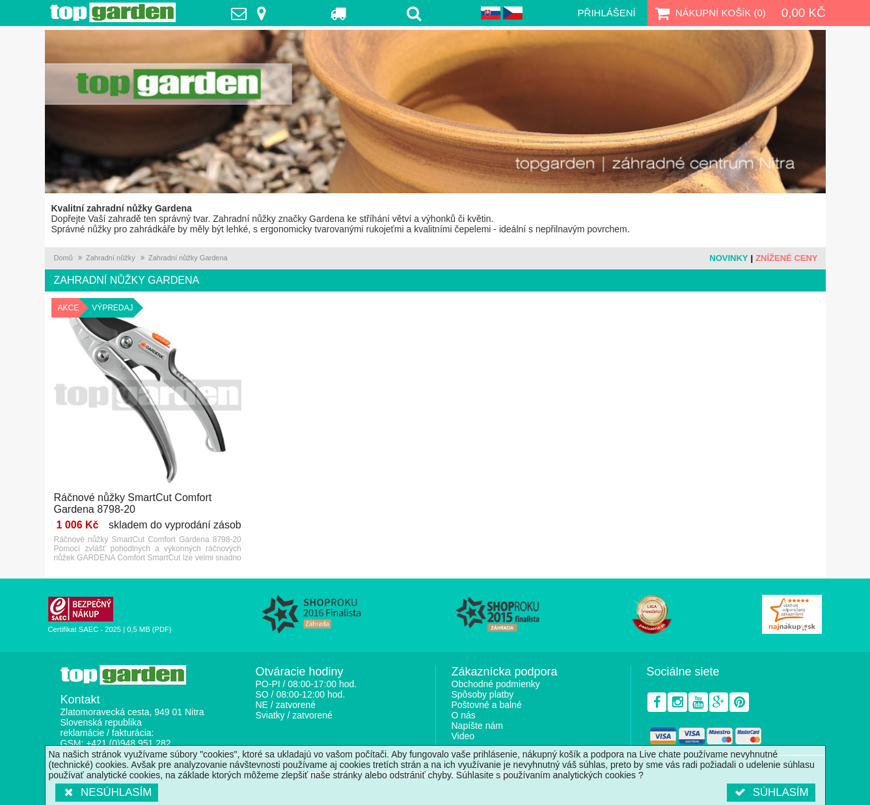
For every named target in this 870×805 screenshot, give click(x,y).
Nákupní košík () (709, 13)
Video (463, 736)
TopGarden (113, 12)
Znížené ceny (786, 258)
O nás (464, 715)
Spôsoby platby (483, 694)
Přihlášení (607, 12)
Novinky (728, 258)
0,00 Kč (804, 13)
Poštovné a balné (487, 705)
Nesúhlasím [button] (107, 792)
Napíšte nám (477, 725)
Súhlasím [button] (770, 792)
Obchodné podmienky (496, 684)
